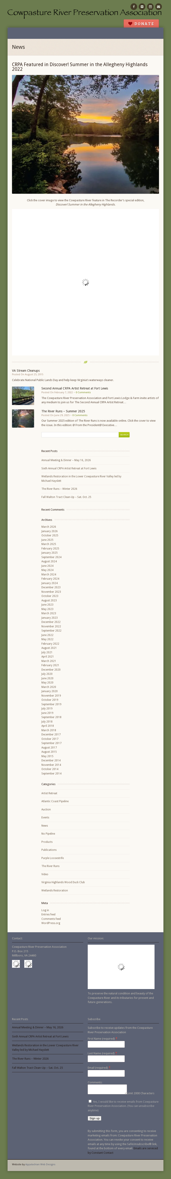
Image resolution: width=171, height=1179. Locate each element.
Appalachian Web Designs (40, 1165)
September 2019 (51, 704)
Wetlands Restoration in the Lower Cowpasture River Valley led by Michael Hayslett (81, 478)
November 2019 (51, 695)
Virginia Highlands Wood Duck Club (63, 882)
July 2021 (47, 652)
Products (47, 841)
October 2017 (49, 739)
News (44, 825)
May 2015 (47, 756)
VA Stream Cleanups (26, 370)
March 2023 (48, 613)
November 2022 (51, 626)
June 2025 (47, 539)
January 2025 (49, 552)
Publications (49, 849)
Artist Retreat (49, 793)
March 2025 (48, 544)
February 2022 (50, 643)
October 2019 (49, 699)
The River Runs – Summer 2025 (63, 411)
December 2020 (51, 669)
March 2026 (48, 526)
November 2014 (51, 764)
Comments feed (51, 918)
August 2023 (49, 600)
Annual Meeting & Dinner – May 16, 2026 (66, 460)
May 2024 (47, 570)
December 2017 (51, 734)
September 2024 (51, 557)
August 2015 (49, 751)
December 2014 (51, 760)
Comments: (95, 1082)
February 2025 (50, 548)
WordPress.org (50, 923)
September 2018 (51, 717)
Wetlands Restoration (54, 890)
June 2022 (47, 635)
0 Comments (83, 392)
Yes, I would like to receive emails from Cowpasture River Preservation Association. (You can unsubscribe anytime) (123, 1107)
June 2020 (47, 678)
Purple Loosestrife (52, 858)
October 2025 (49, 535)
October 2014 (49, 769)
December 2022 (51, 622)
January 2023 (49, 617)
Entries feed (48, 914)
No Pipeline (48, 833)
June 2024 (47, 565)
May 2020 (47, 682)
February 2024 (50, 578)
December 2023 (51, 587)
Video (44, 874)
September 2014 (51, 773)
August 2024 (49, 561)
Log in (45, 910)
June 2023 (47, 604)
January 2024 (49, 583)
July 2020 (47, 673)
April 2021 (47, 656)
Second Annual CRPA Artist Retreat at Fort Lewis (74, 388)
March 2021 (48, 661)
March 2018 (48, 730)
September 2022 (51, 630)
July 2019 (47, 708)
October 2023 (49, 596)
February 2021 (50, 665)
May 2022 (47, 639)
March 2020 (48, 687)
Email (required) (99, 1067)
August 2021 (49, 648)
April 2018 (47, 725)
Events (45, 817)
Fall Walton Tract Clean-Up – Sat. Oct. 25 (66, 497)
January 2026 (49, 531)
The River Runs (50, 866)
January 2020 (49, 691)
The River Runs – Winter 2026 (59, 488)
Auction (46, 809)
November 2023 (51, 591)
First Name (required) (102, 1038)
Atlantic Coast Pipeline (55, 801)
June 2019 (47, 713)
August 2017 (49, 747)
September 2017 (51, 743)
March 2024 (48, 574)
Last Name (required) (102, 1053)
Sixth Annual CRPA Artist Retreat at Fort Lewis (68, 468)
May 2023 (47, 609)
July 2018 (47, 721)
